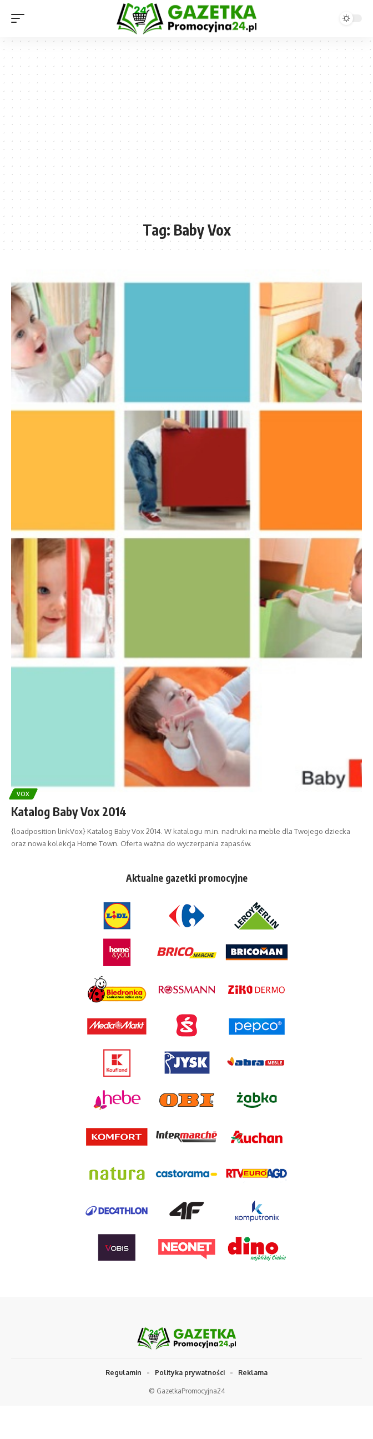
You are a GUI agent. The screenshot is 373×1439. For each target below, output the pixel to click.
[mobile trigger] (20, 18)
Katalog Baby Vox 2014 (69, 811)
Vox (23, 794)
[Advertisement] (186, 134)
